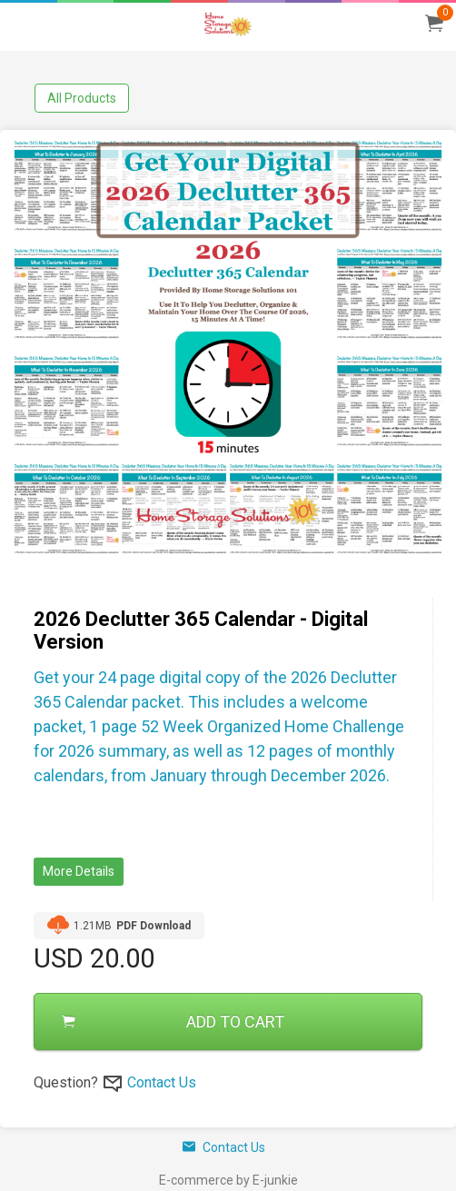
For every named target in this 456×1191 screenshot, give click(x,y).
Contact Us (161, 1082)
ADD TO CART (173, 1021)
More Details (78, 871)
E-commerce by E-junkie (228, 1180)
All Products (81, 98)
